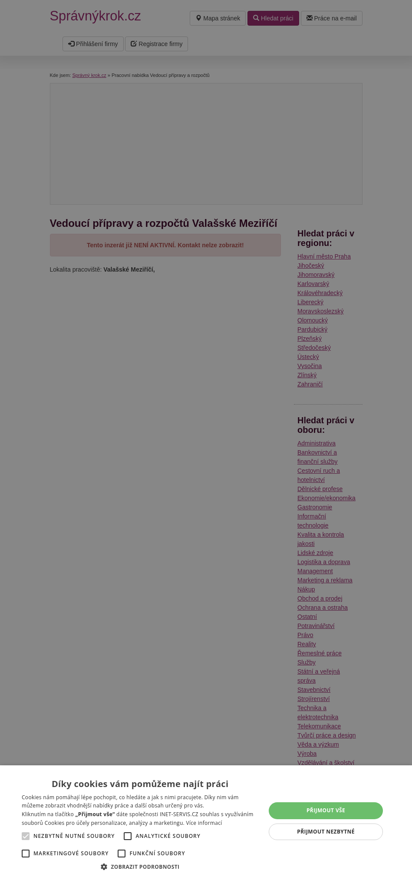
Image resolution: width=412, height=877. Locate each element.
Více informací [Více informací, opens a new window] (204, 823)
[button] (140, 866)
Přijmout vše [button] (326, 810)
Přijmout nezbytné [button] (326, 831)
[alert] (206, 438)
